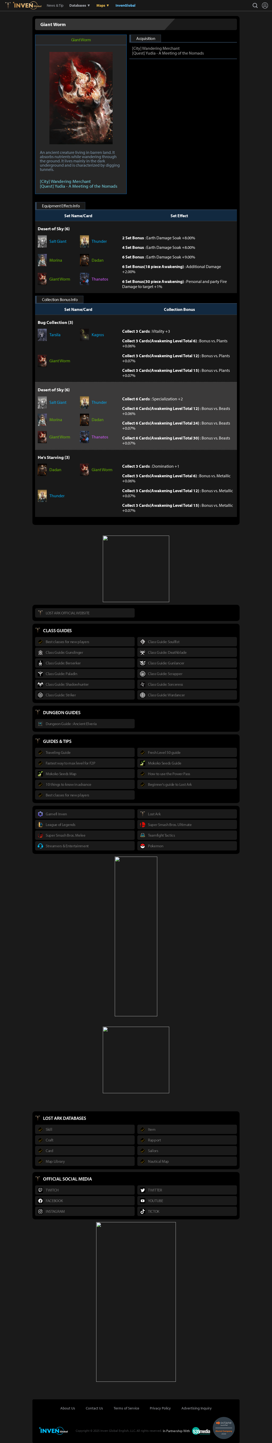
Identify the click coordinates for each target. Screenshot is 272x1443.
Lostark (12, 5)
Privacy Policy (160, 1408)
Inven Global (27, 5)
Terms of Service (126, 1408)
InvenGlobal (125, 5)
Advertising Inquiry (196, 1408)
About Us (67, 1408)
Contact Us (94, 1408)
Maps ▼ (103, 5)
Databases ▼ (80, 5)
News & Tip (55, 5)
